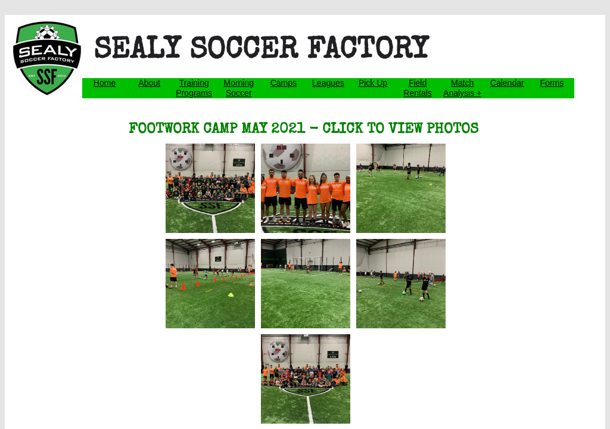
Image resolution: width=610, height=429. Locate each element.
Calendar (507, 83)
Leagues (328, 83)
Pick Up (373, 83)
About (149, 83)
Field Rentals (417, 88)
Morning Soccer (238, 88)
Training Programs (194, 88)
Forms (552, 83)
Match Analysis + (462, 88)
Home (105, 83)
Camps (283, 83)
